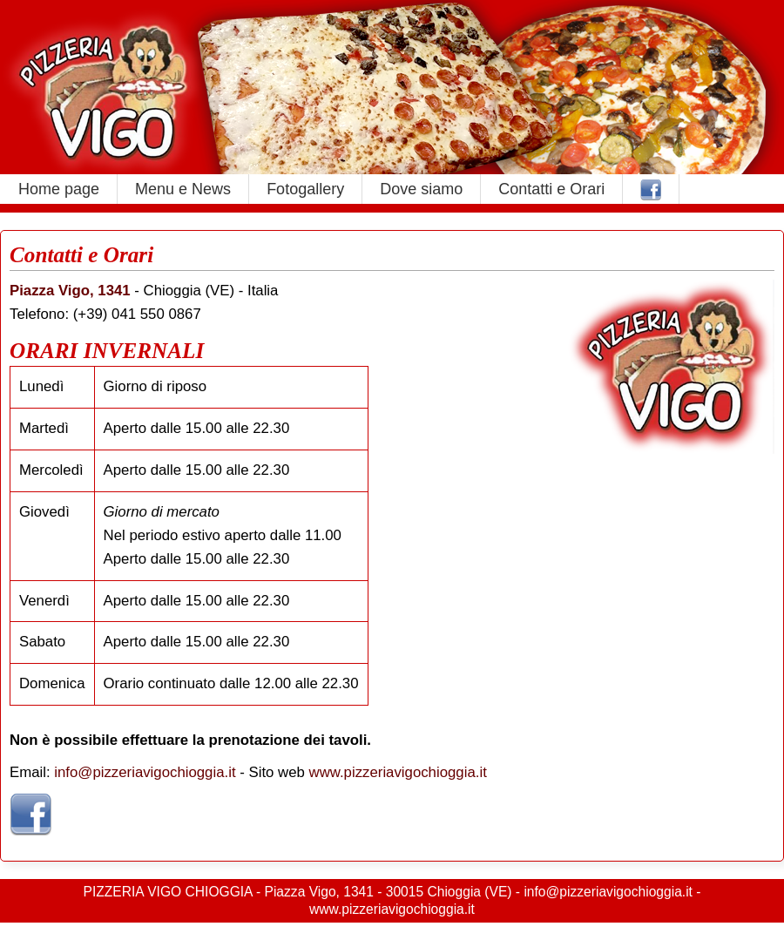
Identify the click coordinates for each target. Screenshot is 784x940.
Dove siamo (421, 189)
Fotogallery (305, 189)
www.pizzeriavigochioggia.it (398, 772)
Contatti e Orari (551, 189)
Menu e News (183, 189)
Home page (58, 189)
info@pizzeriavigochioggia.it (144, 772)
